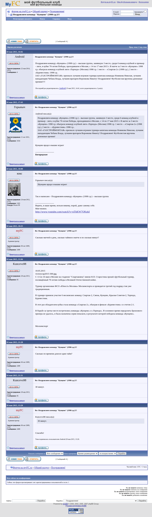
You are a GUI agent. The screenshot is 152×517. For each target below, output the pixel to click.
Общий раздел (40, 11)
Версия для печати (14, 47)
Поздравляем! (57, 11)
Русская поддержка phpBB (76, 506)
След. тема (142, 47)
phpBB (65, 504)
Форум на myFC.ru (108, 2)
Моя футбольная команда (127, 2)
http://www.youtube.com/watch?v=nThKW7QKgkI (62, 211)
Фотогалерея (143, 2)
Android (62, 88)
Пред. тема (133, 47)
